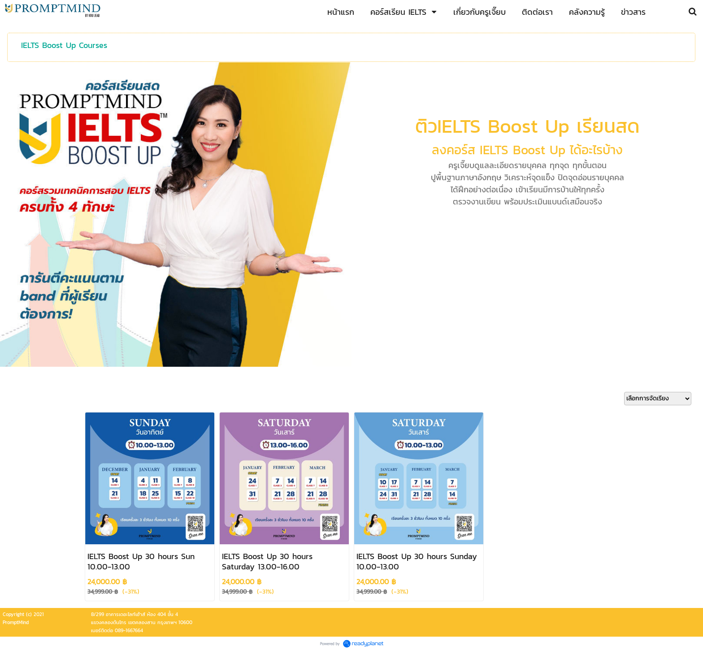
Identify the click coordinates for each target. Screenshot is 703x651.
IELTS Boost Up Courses (64, 45)
